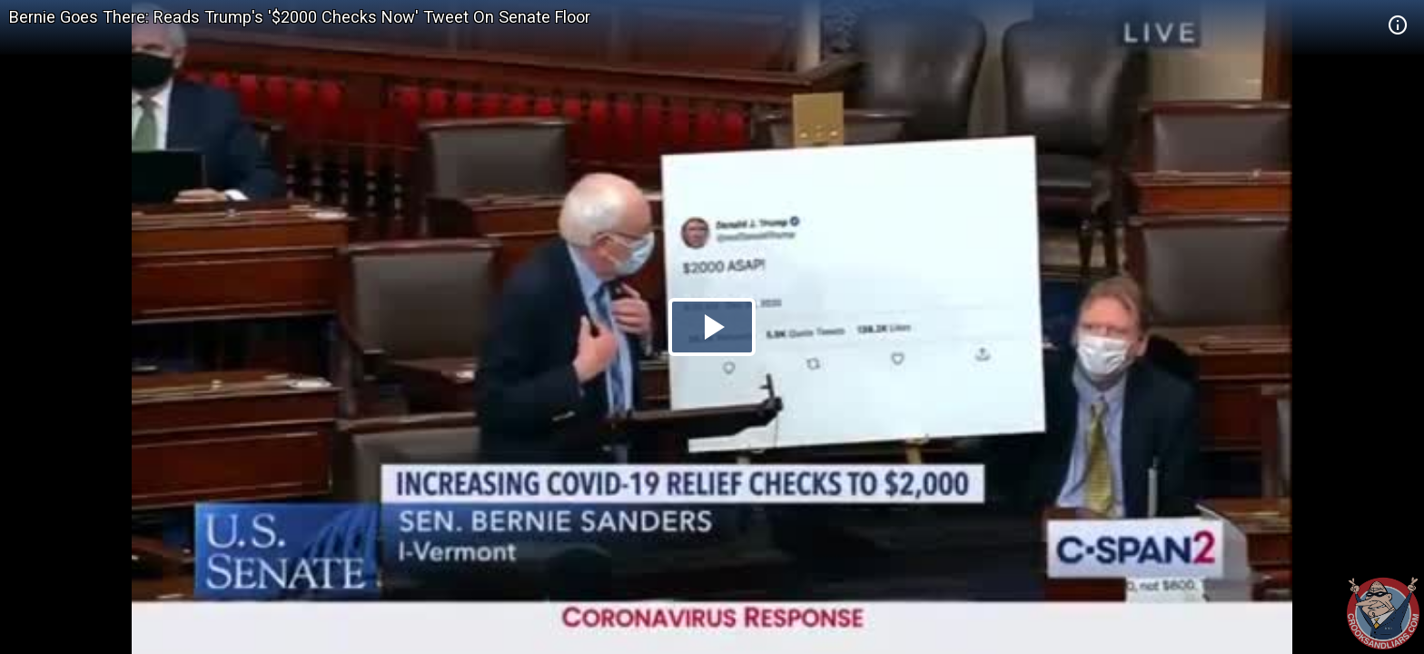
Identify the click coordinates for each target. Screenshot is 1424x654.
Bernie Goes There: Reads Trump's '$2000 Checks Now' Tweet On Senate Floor (299, 16)
